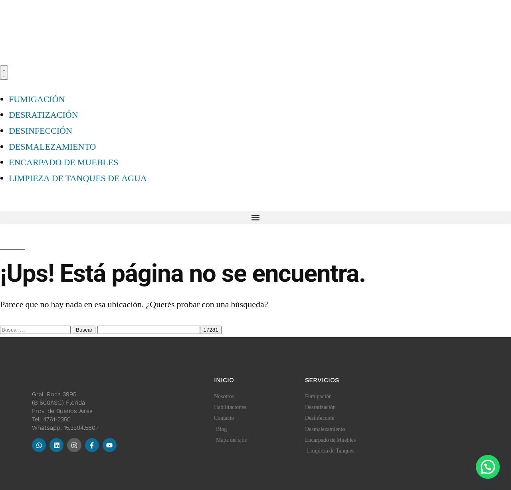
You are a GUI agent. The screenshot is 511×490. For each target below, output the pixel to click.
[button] (255, 217)
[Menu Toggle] (4, 72)
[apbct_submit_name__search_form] (210, 330)
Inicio (224, 380)
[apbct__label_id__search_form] (148, 330)
